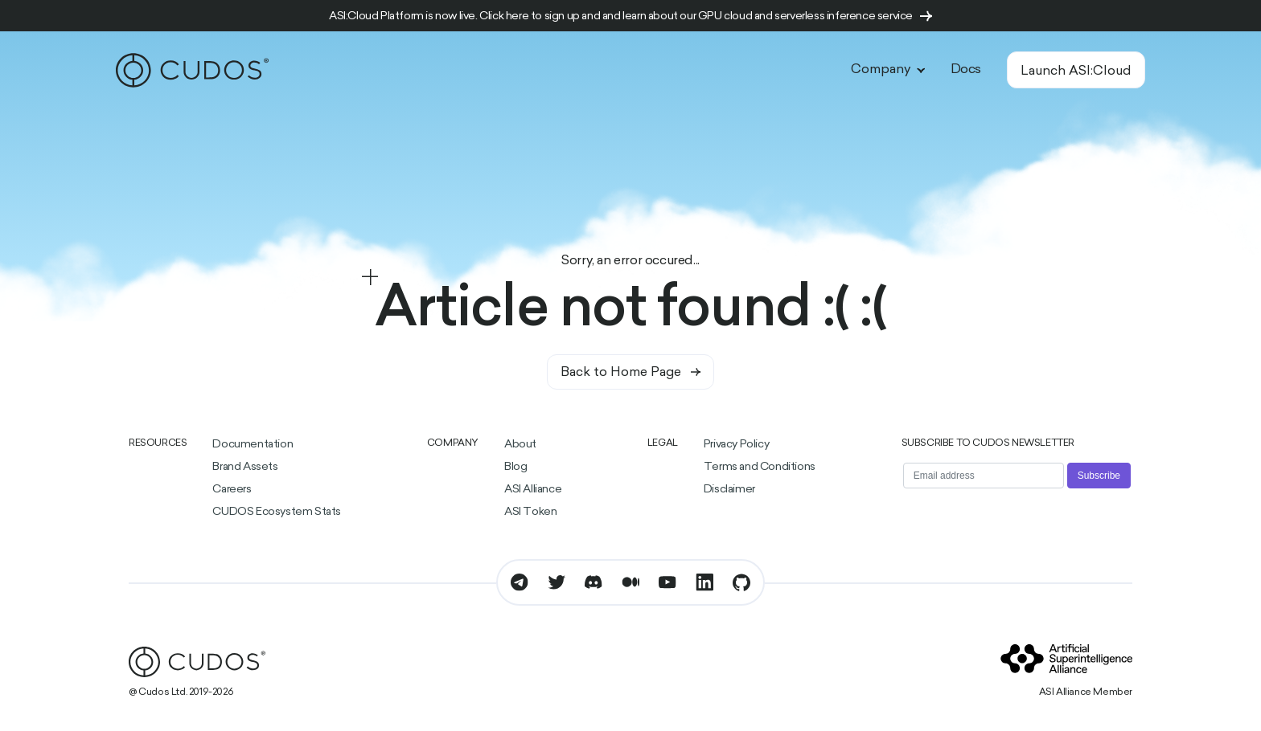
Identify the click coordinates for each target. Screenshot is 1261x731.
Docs (966, 69)
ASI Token (530, 512)
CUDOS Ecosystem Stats (276, 512)
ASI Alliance (532, 490)
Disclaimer (729, 490)
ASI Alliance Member (1085, 692)
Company (888, 69)
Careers (231, 490)
